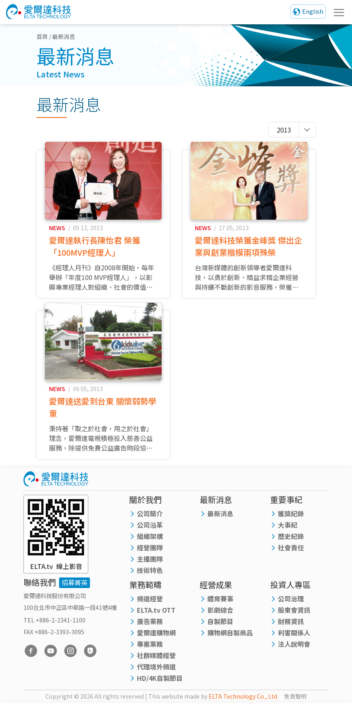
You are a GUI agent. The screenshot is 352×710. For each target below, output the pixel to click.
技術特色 (150, 577)
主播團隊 (150, 566)
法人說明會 (294, 651)
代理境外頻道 (156, 674)
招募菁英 (74, 590)
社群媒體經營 (156, 662)
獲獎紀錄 (291, 521)
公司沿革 (150, 532)
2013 (284, 130)
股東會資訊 (294, 617)
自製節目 (220, 628)
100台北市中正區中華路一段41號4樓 (70, 614)
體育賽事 (220, 606)
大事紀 (287, 532)
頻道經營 (150, 606)
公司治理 (291, 606)
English (312, 11)
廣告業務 (150, 628)
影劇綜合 (220, 617)
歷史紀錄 (291, 543)
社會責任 (291, 555)
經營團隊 (150, 555)
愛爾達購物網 (156, 640)
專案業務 (150, 651)
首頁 (42, 36)
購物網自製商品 (230, 640)
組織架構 (150, 543)
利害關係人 (294, 640)
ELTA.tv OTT (156, 617)
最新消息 (220, 521)
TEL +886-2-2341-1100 (54, 627)
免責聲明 (295, 703)
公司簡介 (150, 521)
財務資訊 (291, 628)
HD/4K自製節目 (160, 685)
